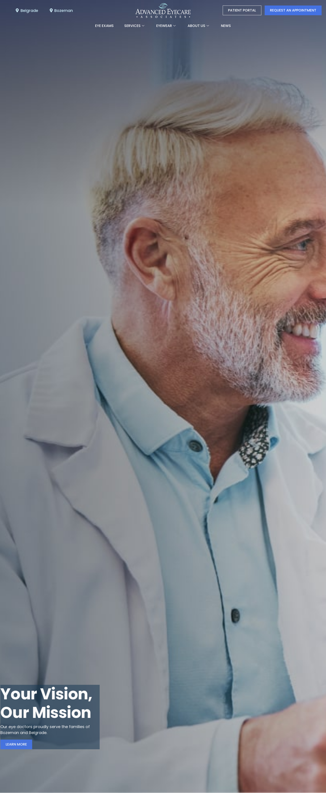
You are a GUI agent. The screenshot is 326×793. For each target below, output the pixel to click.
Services (134, 25)
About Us (198, 25)
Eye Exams (104, 25)
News (226, 25)
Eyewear (166, 25)
